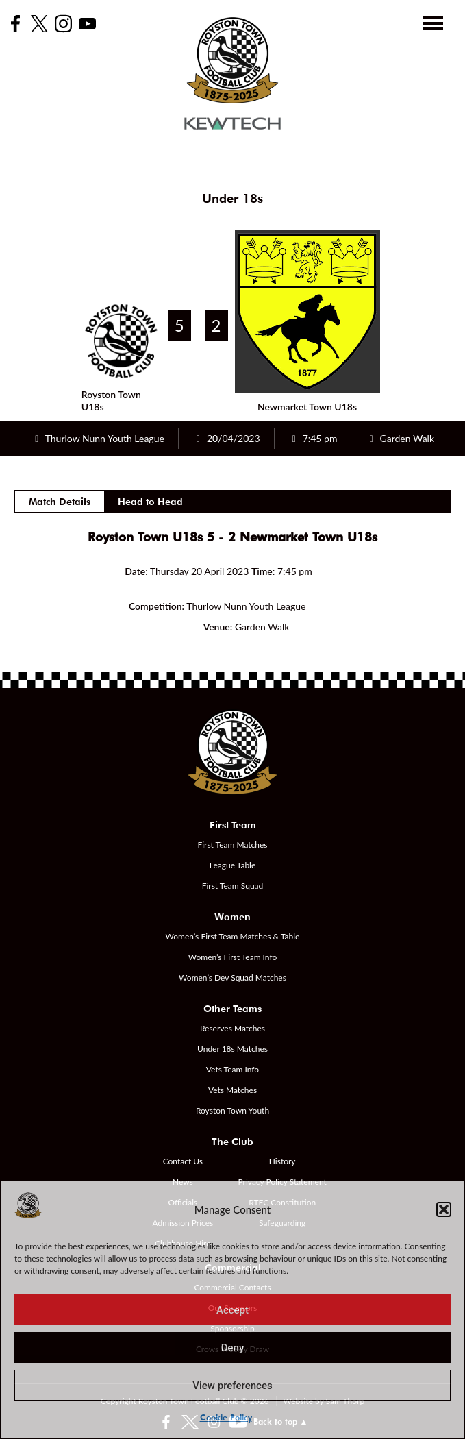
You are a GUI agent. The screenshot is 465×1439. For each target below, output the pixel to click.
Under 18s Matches (232, 1049)
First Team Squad (233, 886)
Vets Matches (232, 1090)
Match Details (59, 501)
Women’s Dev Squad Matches (232, 977)
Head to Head (150, 501)
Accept (232, 1310)
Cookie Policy (226, 1417)
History (282, 1161)
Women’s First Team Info (232, 957)
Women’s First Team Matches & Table (233, 936)
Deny (232, 1348)
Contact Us (183, 1161)
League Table (233, 865)
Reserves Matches (232, 1028)
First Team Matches (232, 844)
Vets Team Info (232, 1069)
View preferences (232, 1385)
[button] (444, 1209)
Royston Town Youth (232, 1110)
